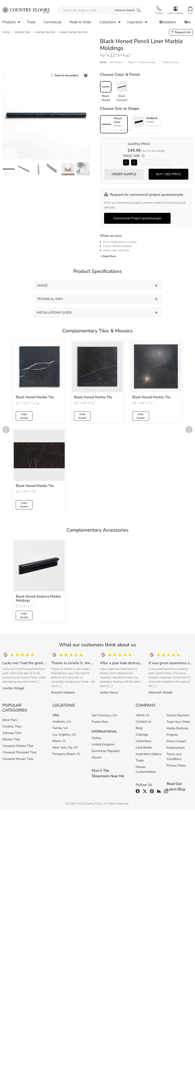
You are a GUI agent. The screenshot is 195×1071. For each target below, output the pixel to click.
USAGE (42, 285)
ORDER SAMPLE (124, 174)
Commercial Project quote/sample (137, 218)
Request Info (181, 32)
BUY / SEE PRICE (168, 174)
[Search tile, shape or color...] (100, 10)
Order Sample (24, 416)
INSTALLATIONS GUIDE (54, 312)
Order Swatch (82, 416)
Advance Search (127, 10)
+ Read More (108, 256)
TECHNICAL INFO (50, 299)
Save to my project (64, 75)
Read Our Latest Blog (176, 786)
